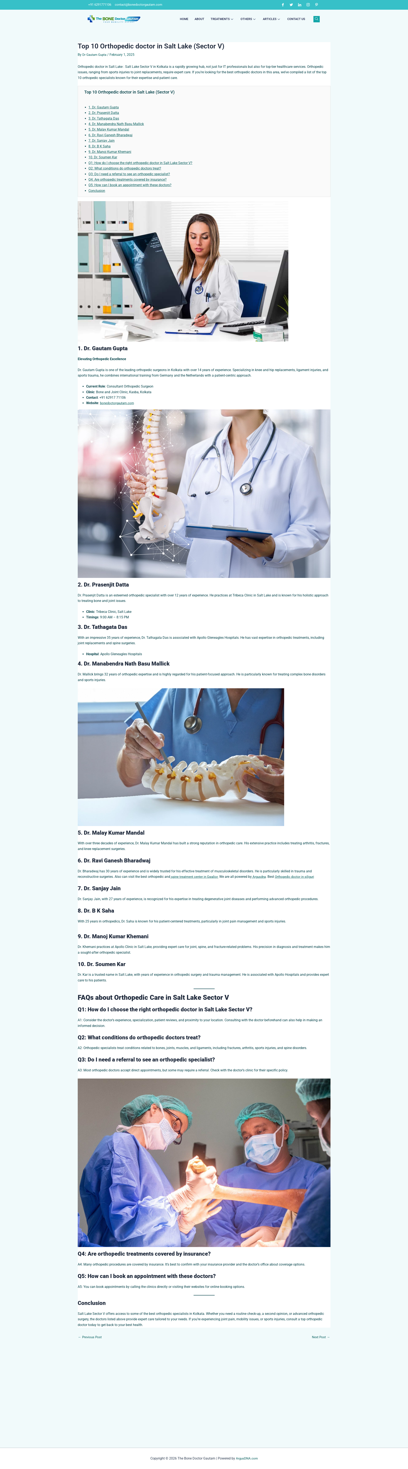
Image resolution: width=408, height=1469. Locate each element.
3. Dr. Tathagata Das (103, 118)
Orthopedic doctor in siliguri (298, 877)
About (199, 19)
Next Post (321, 1421)
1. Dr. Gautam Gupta (103, 107)
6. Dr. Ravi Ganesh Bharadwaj (110, 135)
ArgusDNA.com (246, 1458)
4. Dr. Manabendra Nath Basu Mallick (116, 124)
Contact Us (296, 19)
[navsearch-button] (316, 19)
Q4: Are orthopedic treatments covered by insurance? (127, 180)
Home (184, 19)
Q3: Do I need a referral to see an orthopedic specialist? (129, 174)
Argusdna (261, 877)
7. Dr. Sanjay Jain (101, 141)
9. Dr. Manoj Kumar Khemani (109, 152)
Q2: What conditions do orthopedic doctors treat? (124, 168)
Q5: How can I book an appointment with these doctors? (129, 185)
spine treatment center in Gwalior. (195, 877)
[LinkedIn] (300, 5)
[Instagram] (308, 5)
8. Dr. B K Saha (99, 146)
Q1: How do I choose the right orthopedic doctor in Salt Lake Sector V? (140, 163)
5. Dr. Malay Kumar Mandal (108, 129)
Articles (272, 19)
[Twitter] (291, 5)
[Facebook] (283, 5)
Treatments (222, 19)
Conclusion (96, 191)
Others (249, 19)
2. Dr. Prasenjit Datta (103, 113)
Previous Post (90, 1421)
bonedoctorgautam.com (118, 403)
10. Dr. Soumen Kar (102, 157)
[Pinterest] (316, 5)
